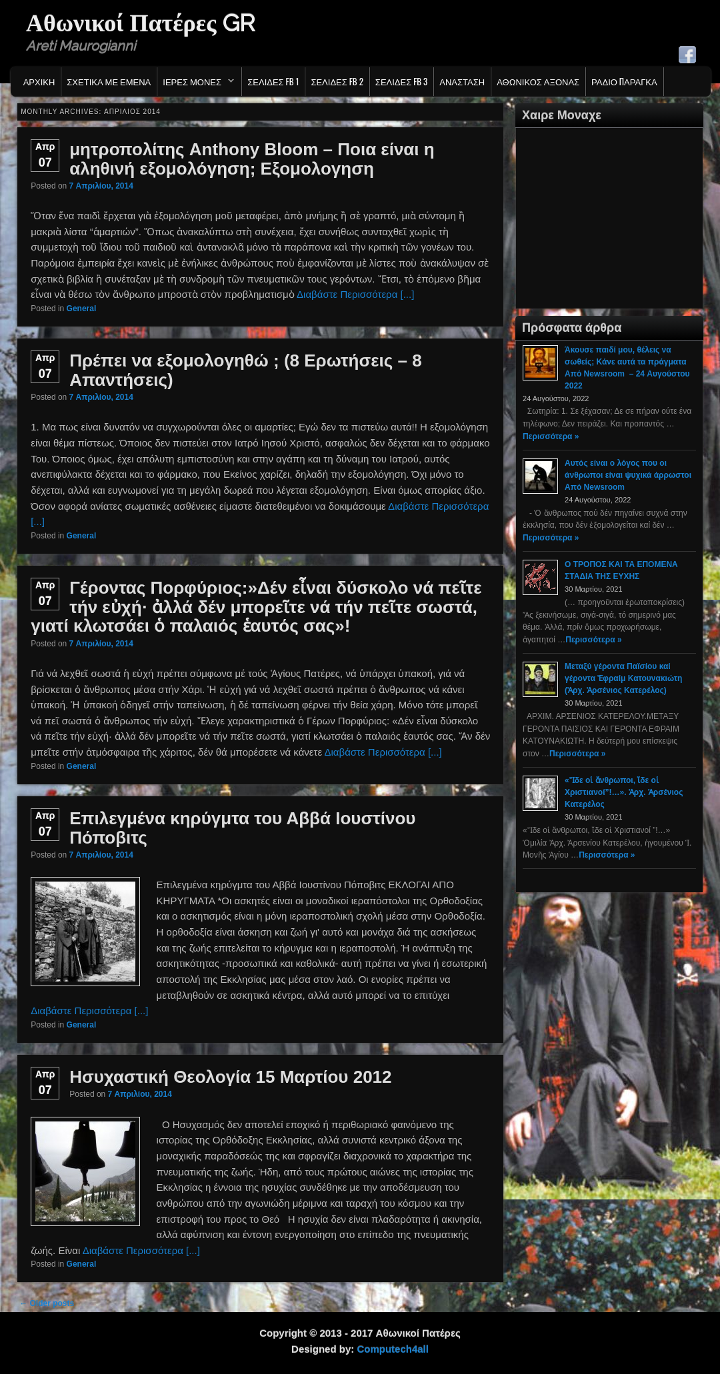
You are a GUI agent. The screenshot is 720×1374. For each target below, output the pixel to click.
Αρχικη (39, 81)
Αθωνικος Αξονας (538, 81)
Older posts (46, 1303)
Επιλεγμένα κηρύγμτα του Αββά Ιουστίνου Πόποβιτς (242, 828)
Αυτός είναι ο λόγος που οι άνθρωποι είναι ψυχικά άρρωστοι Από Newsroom (628, 475)
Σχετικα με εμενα (109, 81)
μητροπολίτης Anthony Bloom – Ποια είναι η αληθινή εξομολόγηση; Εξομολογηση (251, 159)
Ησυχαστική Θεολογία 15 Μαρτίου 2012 (230, 1077)
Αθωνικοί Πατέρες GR (140, 23)
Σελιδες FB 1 (273, 81)
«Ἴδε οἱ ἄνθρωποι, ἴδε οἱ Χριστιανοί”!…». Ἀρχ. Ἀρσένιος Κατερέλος (624, 792)
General (82, 308)
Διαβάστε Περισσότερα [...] (355, 294)
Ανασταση (462, 81)
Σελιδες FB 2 (337, 81)
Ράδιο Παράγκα (624, 81)
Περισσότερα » (551, 436)
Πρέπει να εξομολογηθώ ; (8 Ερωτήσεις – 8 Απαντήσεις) (245, 370)
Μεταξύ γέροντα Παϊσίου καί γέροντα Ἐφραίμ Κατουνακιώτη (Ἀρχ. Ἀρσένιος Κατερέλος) (623, 678)
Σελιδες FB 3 (401, 81)
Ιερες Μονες (195, 85)
